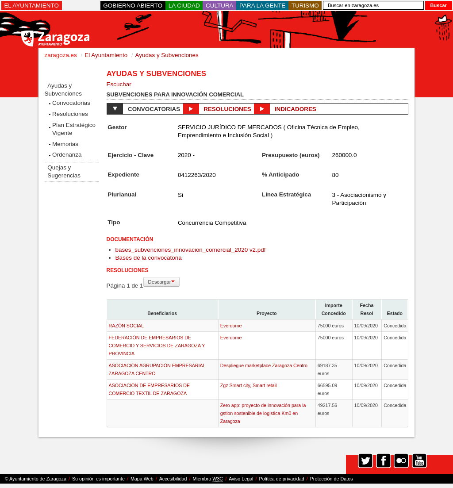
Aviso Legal (241, 478)
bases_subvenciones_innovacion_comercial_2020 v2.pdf (190, 249)
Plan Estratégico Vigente (74, 129)
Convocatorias (71, 103)
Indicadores (285, 109)
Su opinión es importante (98, 478)
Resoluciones (70, 114)
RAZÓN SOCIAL (126, 325)
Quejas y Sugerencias (64, 171)
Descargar (161, 281)
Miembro (207, 479)
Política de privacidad (281, 478)
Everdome (231, 325)
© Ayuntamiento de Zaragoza (35, 478)
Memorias (65, 144)
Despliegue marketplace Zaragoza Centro (263, 365)
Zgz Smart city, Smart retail (248, 385)
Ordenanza (67, 154)
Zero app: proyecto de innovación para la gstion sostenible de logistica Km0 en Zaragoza (263, 413)
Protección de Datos (331, 478)
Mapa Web (142, 478)
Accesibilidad (173, 478)
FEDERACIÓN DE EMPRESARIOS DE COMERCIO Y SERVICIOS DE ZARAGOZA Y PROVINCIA (157, 345)
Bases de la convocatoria (148, 257)
